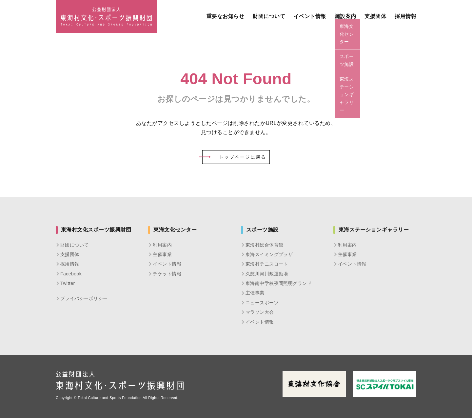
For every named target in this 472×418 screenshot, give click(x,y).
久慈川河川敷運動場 (267, 273)
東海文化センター (175, 229)
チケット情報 (167, 273)
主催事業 (162, 254)
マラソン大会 (260, 312)
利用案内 (162, 245)
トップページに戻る (234, 157)
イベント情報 (167, 264)
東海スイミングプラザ (269, 254)
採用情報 (69, 264)
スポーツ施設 (262, 229)
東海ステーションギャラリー (374, 229)
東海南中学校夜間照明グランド (279, 283)
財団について (74, 245)
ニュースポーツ (262, 302)
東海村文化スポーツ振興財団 (96, 229)
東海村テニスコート (267, 264)
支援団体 (69, 254)
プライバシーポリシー (84, 298)
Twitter (67, 283)
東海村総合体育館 (265, 245)
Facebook (71, 273)
